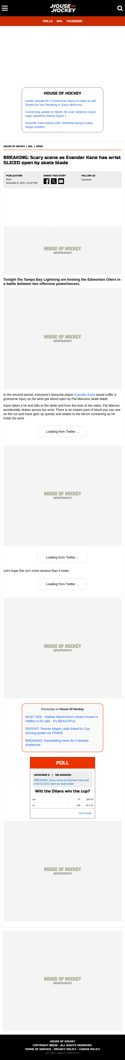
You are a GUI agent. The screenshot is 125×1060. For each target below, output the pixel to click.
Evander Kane (84, 394)
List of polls (85, 813)
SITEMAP (61, 1053)
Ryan (8, 179)
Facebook (86, 179)
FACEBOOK (74, 21)
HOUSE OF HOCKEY (14, 146)
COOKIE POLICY (89, 1049)
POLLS (48, 21)
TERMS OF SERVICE (38, 1049)
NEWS (39, 146)
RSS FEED (50, 1053)
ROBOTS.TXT (73, 1053)
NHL (60, 21)
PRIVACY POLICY (65, 1049)
